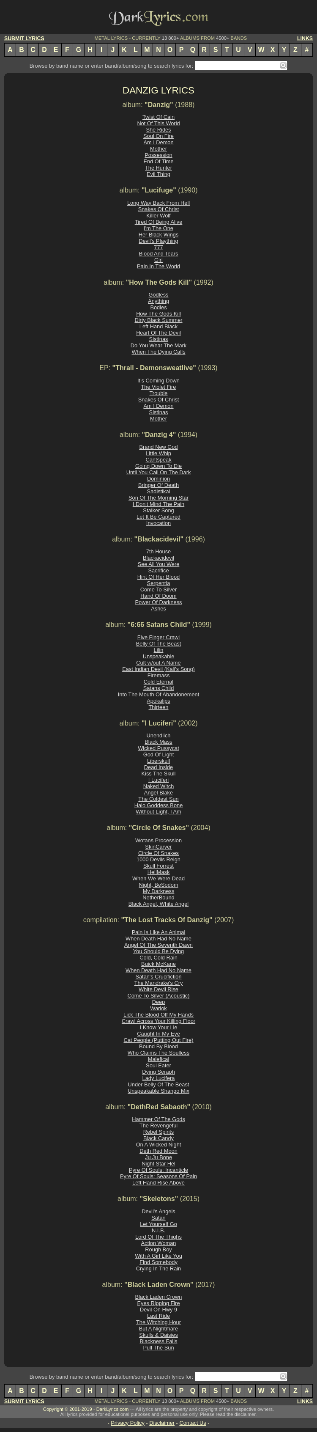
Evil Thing (158, 174)
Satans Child (158, 688)
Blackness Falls (159, 1341)
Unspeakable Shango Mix (158, 1091)
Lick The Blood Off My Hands (158, 1014)
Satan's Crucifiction (158, 976)
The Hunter (158, 168)
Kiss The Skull (159, 773)
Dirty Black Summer (158, 320)
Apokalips (158, 701)
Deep (158, 1002)
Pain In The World (158, 266)
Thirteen (159, 707)
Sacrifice (158, 570)
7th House (158, 551)
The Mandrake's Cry (158, 983)
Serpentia (158, 583)
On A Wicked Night (158, 1144)
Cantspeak (158, 459)
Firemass (159, 675)
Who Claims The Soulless (158, 1053)
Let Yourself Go (158, 1224)
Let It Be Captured (158, 517)
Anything (158, 301)
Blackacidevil (158, 558)
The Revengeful (158, 1125)
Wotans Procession (158, 840)
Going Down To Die (158, 466)
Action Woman (158, 1243)
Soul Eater (158, 1065)
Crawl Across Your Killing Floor (158, 1021)
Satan (158, 1218)
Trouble (159, 393)
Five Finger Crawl (158, 637)
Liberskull (158, 761)
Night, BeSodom (158, 885)
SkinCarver (158, 847)
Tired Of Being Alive (159, 222)
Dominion (158, 479)
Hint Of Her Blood (158, 577)
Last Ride (158, 1316)
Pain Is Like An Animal (159, 932)
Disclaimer (162, 1423)
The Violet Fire (158, 387)
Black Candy (158, 1138)
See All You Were (159, 564)
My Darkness (159, 891)
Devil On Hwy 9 (158, 1309)
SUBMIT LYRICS (24, 38)
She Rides (158, 129)
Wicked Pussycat (158, 748)
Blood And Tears (158, 253)
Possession (158, 155)
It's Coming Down (158, 380)
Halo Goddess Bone (158, 805)
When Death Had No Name (158, 938)
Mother (158, 149)
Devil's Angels (158, 1211)
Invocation (158, 523)
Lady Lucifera (158, 1078)
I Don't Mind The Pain (158, 504)
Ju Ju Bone (158, 1157)
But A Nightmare (158, 1328)
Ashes (158, 608)
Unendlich (159, 735)
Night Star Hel (158, 1163)
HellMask (159, 872)
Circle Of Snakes (158, 853)
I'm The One (158, 228)
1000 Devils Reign (158, 859)
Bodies (158, 307)
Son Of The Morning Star (158, 498)
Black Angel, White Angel (158, 904)
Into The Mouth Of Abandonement (158, 694)
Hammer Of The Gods (158, 1119)
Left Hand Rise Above (158, 1182)
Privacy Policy (128, 1423)
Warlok (158, 1008)
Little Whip (158, 453)
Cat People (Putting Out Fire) (158, 1040)
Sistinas (158, 339)
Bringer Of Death (158, 485)
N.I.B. (158, 1230)
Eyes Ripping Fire (158, 1303)
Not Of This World (158, 123)
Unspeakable (159, 656)
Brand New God (158, 447)
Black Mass (158, 742)
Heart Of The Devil (158, 333)
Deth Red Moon (158, 1151)
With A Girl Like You (158, 1256)
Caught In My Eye (158, 1034)
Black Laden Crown (158, 1297)
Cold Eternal (158, 682)
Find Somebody (158, 1262)
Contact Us (192, 1423)
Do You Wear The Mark (159, 345)
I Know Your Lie (159, 1027)
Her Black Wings (159, 234)
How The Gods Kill (158, 314)
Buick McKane (158, 964)
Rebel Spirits (158, 1132)
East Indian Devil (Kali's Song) (158, 669)
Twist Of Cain (158, 117)
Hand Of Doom (158, 596)
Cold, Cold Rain (158, 957)
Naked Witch (158, 786)
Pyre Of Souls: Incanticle (158, 1170)
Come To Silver (158, 589)
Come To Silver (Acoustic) (159, 995)
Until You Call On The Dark (158, 472)
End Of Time (158, 161)
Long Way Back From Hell (158, 203)
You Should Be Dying (158, 951)
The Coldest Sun (158, 799)
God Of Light (158, 754)
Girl (158, 260)
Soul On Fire (158, 136)
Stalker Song (158, 510)
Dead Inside (158, 767)
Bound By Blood (158, 1046)
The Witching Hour (158, 1322)
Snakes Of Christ (158, 209)
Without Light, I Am (158, 811)
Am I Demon (158, 142)
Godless (159, 294)
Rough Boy (158, 1249)
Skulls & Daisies (158, 1335)
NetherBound (158, 897)
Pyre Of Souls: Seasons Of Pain (158, 1176)
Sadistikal (158, 491)
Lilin (159, 650)
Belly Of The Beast (158, 643)
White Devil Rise (158, 989)
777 (158, 247)
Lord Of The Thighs (158, 1237)
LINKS (305, 38)
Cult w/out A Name (158, 663)
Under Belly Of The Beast (158, 1084)
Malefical (158, 1059)
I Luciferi (158, 780)
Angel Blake (158, 792)
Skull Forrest (158, 866)
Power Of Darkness (158, 602)
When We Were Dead (158, 878)
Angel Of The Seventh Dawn (158, 945)
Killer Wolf (158, 215)
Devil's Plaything (158, 241)
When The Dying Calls (158, 352)
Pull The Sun (158, 1347)
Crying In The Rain (158, 1268)
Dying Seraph (158, 1072)
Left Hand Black (158, 326)
